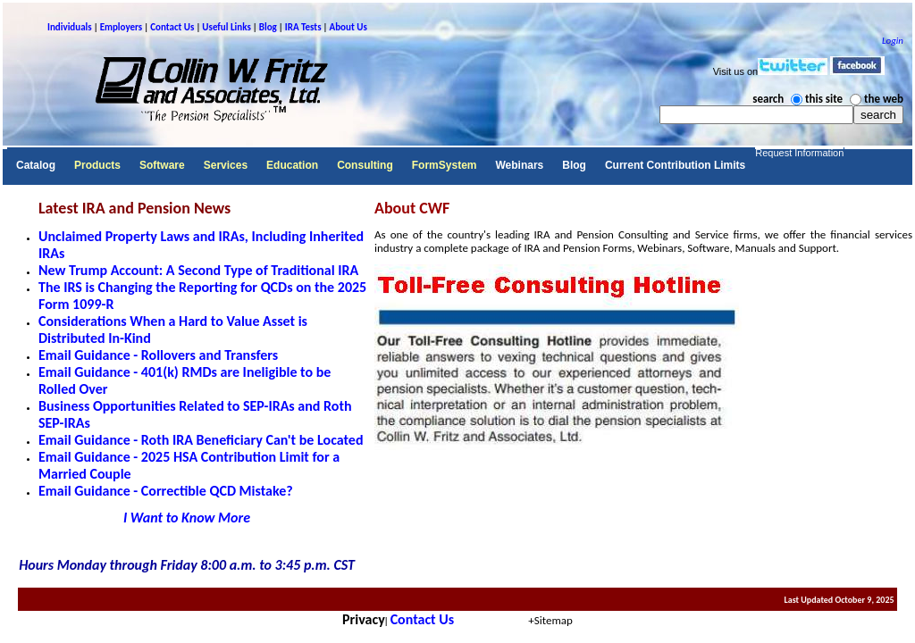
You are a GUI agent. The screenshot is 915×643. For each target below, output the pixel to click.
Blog (574, 165)
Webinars (519, 165)
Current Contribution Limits (675, 165)
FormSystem (444, 165)
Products (97, 165)
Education (292, 165)
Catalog (35, 165)
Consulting (365, 165)
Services (226, 165)
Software (162, 165)
